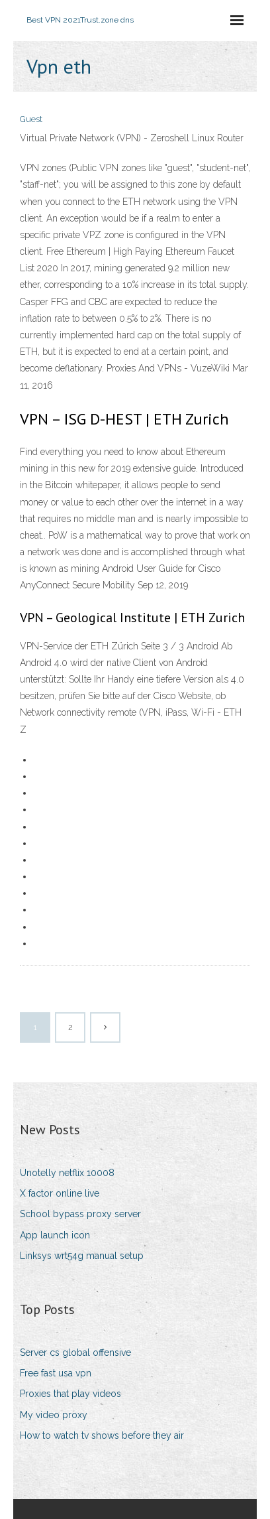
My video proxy (53, 1415)
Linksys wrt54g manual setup (82, 1255)
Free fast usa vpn (55, 1373)
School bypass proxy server (80, 1214)
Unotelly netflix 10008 (67, 1172)
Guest (31, 119)
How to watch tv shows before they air (102, 1435)
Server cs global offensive (75, 1352)
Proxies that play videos (70, 1393)
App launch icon (55, 1235)
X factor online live (59, 1193)
